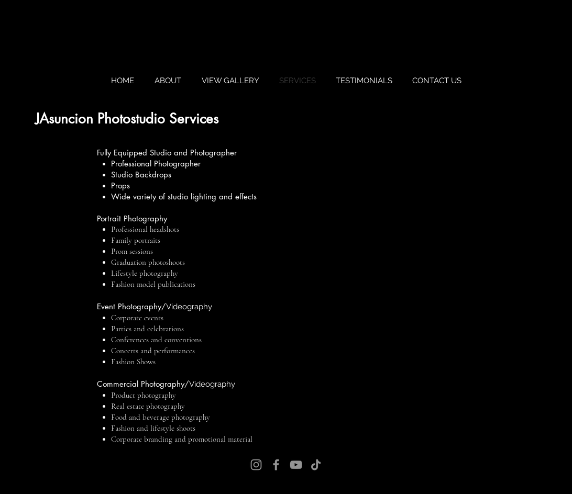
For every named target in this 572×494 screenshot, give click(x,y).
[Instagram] (256, 464)
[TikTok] (316, 464)
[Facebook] (276, 464)
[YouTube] (296, 464)
